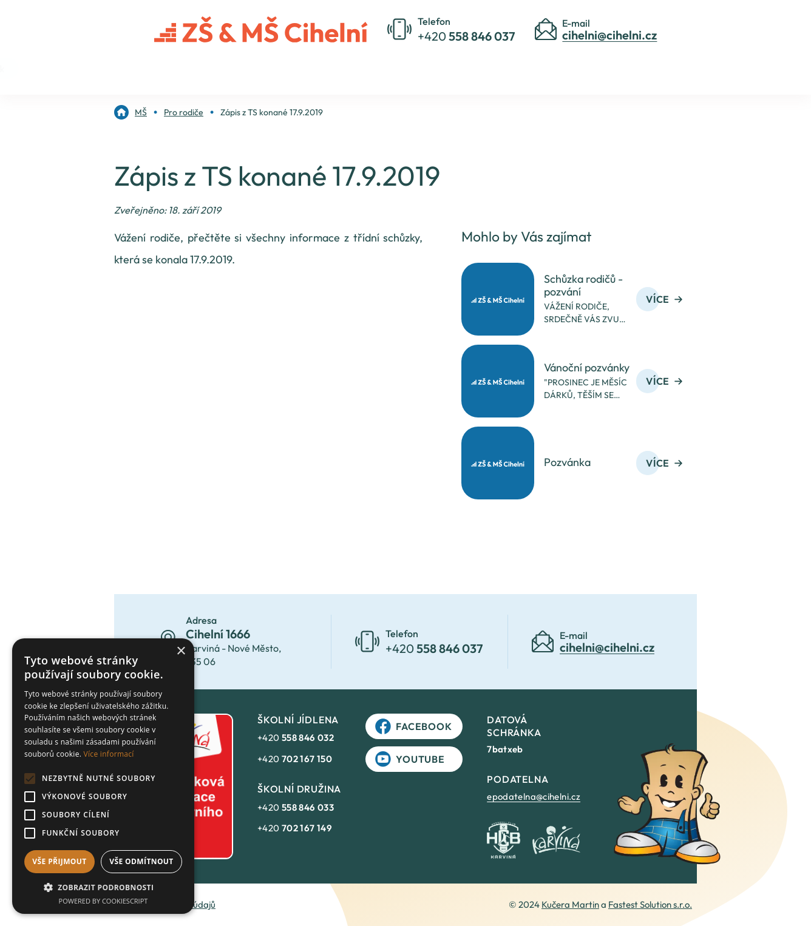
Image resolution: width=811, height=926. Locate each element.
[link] (130, 112)
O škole (317, 68)
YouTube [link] (410, 759)
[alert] (103, 776)
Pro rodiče (392, 68)
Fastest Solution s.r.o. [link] (650, 904)
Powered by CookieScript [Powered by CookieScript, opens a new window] (103, 900)
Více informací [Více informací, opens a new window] (109, 754)
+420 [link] (295, 737)
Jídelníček (546, 68)
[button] (103, 887)
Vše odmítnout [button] (141, 861)
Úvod (254, 68)
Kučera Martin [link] (570, 904)
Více (664, 299)
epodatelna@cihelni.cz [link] (533, 796)
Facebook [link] (413, 726)
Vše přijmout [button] (59, 861)
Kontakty (469, 68)
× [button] (180, 651)
